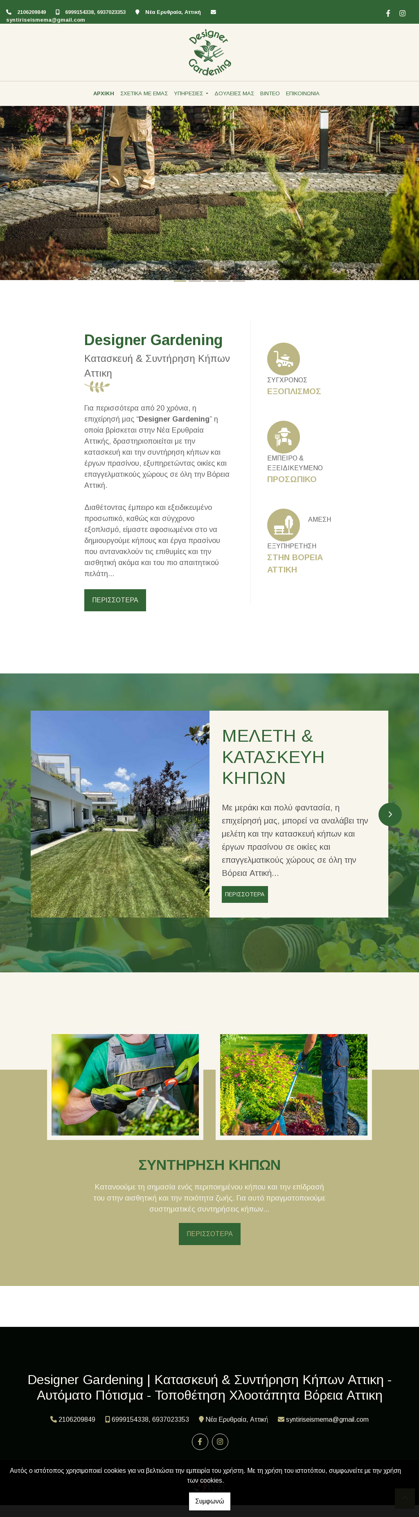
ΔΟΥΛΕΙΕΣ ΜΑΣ (234, 93)
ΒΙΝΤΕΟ (270, 93)
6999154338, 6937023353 (95, 12)
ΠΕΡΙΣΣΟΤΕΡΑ (115, 600)
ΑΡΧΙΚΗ (103, 93)
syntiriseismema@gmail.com (45, 20)
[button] (31, 193)
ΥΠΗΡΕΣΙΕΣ (189, 93)
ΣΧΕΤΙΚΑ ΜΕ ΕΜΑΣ (144, 93)
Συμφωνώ (209, 1501)
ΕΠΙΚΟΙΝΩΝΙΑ (303, 93)
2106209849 (31, 12)
